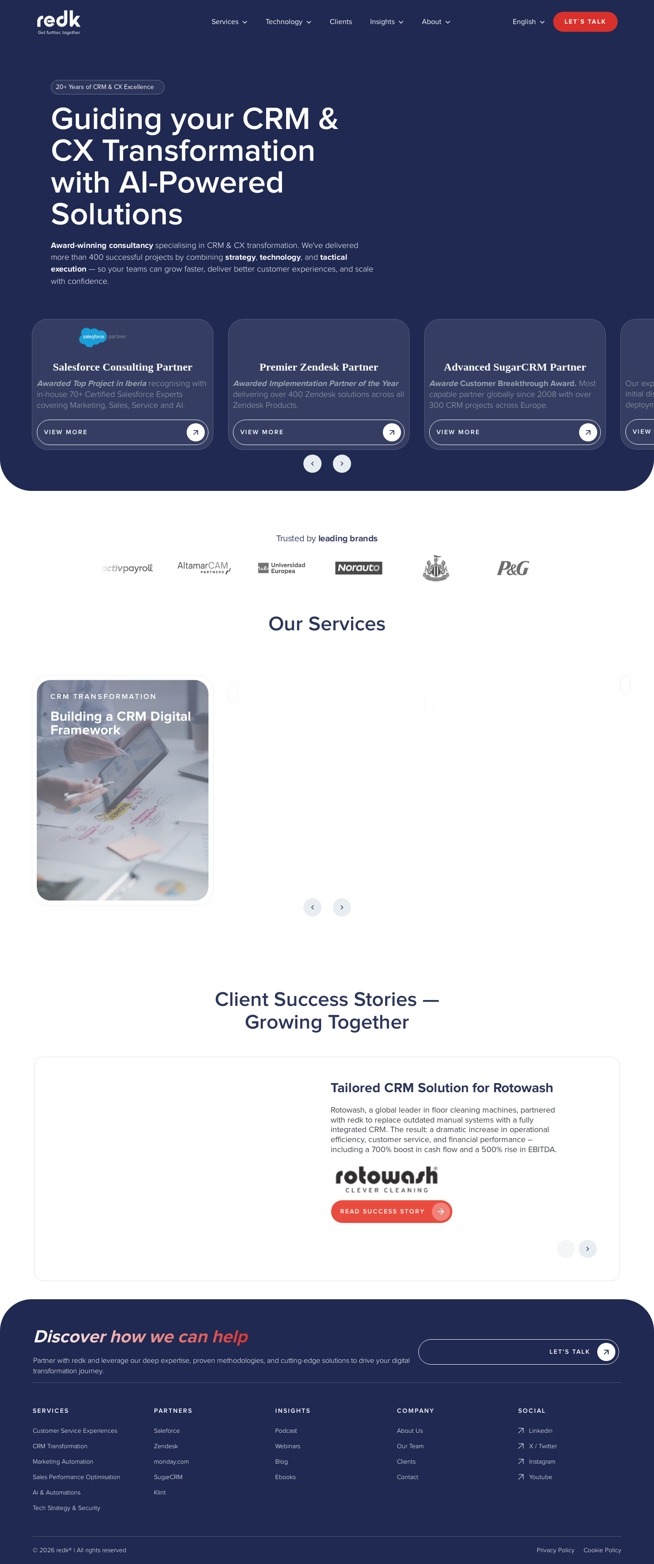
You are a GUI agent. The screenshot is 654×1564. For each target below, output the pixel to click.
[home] (101, 21)
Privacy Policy (556, 1550)
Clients (341, 21)
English (524, 21)
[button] (229, 22)
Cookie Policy (602, 1550)
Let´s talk (585, 21)
